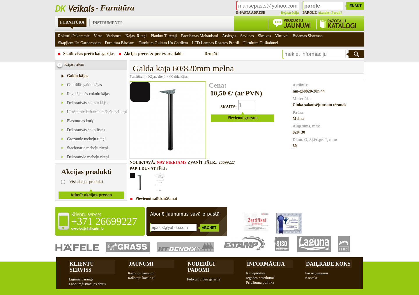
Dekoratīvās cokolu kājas (87, 103)
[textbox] (314, 54)
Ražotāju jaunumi (141, 273)
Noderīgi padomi (201, 267)
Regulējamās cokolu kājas (88, 94)
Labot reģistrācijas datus (87, 284)
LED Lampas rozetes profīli (215, 43)
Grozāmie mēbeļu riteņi (86, 139)
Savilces (247, 36)
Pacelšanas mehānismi (199, 36)
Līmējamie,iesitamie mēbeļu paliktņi (97, 112)
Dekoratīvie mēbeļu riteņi (88, 157)
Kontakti (312, 278)
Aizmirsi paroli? (330, 12)
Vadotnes (113, 36)
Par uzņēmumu (316, 273)
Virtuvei (282, 36)
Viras (98, 36)
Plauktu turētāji (164, 36)
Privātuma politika (260, 282)
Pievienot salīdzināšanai (156, 198)
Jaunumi (141, 264)
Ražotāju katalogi (141, 278)
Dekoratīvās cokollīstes (86, 130)
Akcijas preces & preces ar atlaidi (153, 53)
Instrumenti (107, 23)
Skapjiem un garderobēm (79, 43)
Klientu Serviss (82, 267)
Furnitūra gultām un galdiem (163, 43)
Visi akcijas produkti (86, 182)
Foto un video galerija (203, 279)
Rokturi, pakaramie (74, 36)
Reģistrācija (290, 12)
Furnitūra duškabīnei (260, 43)
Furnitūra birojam (120, 43)
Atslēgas (229, 36)
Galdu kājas (77, 76)
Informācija (266, 264)
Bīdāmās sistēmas (307, 36)
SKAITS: (228, 107)
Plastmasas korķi (81, 121)
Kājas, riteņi (156, 76)
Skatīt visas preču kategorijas (88, 53)
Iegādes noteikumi (260, 278)
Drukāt (210, 53)
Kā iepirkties (256, 273)
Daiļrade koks (328, 264)
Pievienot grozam (242, 117)
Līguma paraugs (81, 279)
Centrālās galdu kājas (84, 85)
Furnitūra (72, 22)
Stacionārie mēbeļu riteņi (87, 148)
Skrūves (264, 36)
